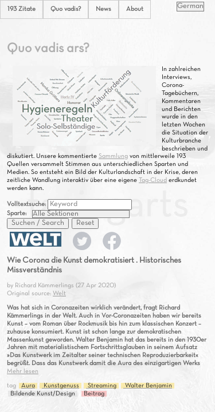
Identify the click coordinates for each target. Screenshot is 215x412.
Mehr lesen (22, 371)
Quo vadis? (65, 9)
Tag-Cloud (153, 180)
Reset (85, 223)
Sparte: (16, 213)
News (103, 9)
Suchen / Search (37, 223)
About (134, 9)
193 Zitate (21, 9)
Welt (59, 293)
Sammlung (113, 156)
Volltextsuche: (27, 204)
